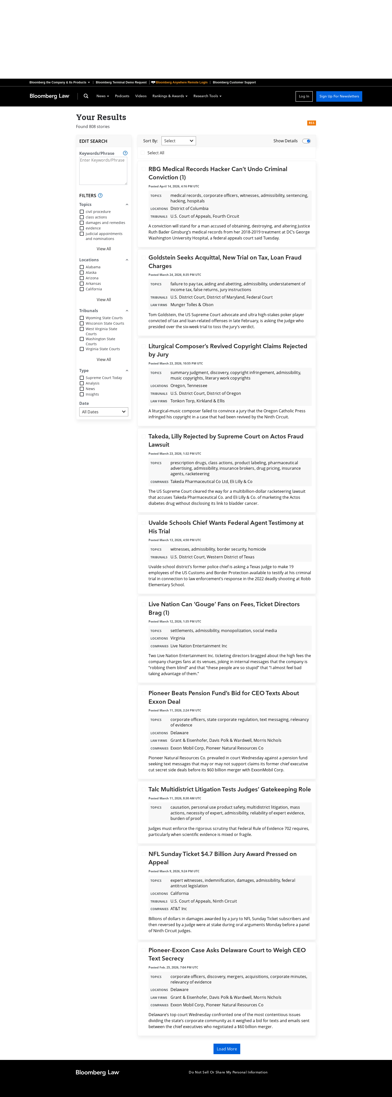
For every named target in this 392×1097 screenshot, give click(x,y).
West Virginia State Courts (101, 331)
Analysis (93, 383)
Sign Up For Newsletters (339, 96)
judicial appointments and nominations (104, 236)
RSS (311, 123)
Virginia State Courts (103, 348)
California (94, 289)
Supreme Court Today (104, 377)
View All (104, 249)
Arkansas (93, 283)
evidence (93, 228)
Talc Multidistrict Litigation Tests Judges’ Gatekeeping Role (229, 789)
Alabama (93, 267)
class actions (96, 217)
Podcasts (122, 96)
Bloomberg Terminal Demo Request (121, 82)
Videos (140, 96)
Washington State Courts (100, 341)
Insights (92, 394)
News (102, 96)
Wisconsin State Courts (105, 323)
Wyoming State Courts (104, 317)
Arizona (92, 278)
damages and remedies (105, 222)
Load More (227, 1049)
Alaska (91, 272)
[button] (61, 82)
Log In (304, 96)
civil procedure (98, 211)
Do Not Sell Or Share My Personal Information (228, 1072)
